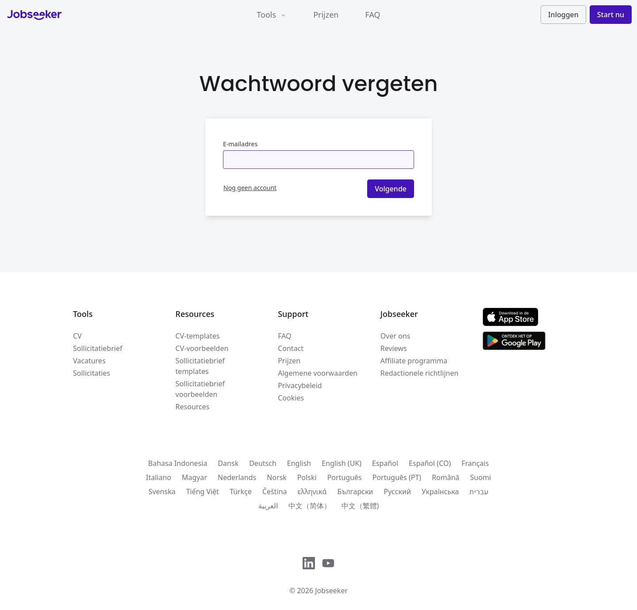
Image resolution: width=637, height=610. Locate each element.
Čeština (274, 491)
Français (475, 463)
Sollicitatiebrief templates (200, 366)
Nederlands (237, 477)
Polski (307, 477)
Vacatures (89, 361)
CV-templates (198, 336)
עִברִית (478, 491)
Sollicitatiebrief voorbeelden (200, 389)
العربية (268, 506)
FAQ (372, 14)
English (299, 463)
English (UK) (341, 463)
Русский (397, 491)
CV (77, 336)
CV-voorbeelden (202, 348)
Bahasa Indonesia (177, 463)
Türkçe (241, 491)
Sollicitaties (91, 373)
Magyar (194, 477)
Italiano (158, 477)
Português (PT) (396, 477)
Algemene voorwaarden (317, 373)
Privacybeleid (300, 385)
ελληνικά (312, 491)
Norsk (277, 477)
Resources (193, 407)
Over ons (395, 336)
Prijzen (325, 14)
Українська (440, 491)
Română (445, 477)
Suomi (480, 477)
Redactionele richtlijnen (419, 373)
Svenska (162, 491)
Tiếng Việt (202, 491)
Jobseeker (331, 590)
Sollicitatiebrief (97, 348)
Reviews (393, 348)
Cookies (291, 398)
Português (344, 477)
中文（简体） (309, 506)
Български (355, 491)
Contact (290, 348)
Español (385, 463)
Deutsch (262, 463)
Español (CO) (430, 463)
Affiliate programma (413, 361)
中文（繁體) (360, 506)
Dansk (228, 463)
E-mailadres (240, 144)
